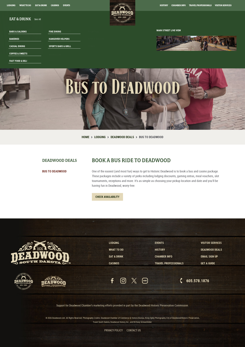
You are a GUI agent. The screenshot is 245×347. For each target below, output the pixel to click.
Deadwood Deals (122, 137)
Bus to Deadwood (54, 171)
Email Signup (224, 55)
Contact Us (134, 330)
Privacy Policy (113, 330)
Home (85, 137)
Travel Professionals (200, 5)
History (164, 5)
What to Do (116, 250)
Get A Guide (224, 64)
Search (238, 5)
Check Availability (107, 197)
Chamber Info (178, 5)
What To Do (25, 5)
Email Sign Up (209, 256)
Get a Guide (208, 263)
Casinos (55, 5)
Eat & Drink (41, 5)
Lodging (11, 5)
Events (66, 5)
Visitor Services (223, 5)
